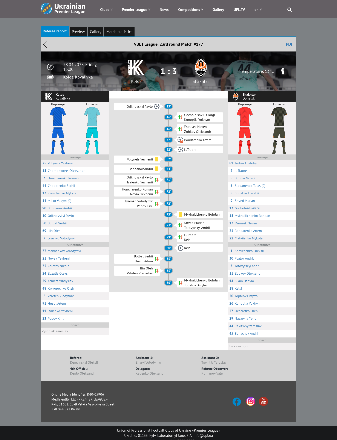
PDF (289, 44)
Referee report (55, 31)
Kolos (136, 81)
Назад (45, 44)
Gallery (218, 9)
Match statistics (119, 31)
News (164, 9)
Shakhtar (201, 81)
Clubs (104, 9)
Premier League (134, 9)
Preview (78, 31)
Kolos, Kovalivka (78, 77)
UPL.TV (239, 9)
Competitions (189, 9)
